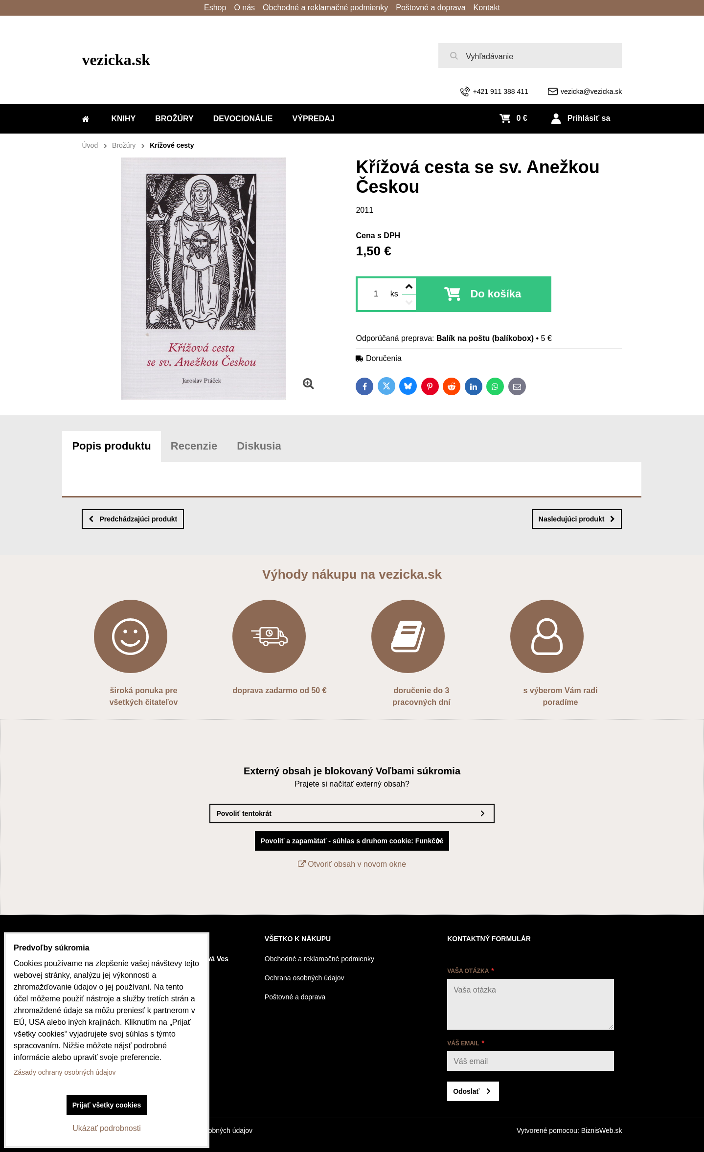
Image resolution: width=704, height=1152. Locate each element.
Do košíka (495, 294)
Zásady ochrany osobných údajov (65, 1072)
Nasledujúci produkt (577, 519)
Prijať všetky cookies (106, 1105)
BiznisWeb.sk (601, 1130)
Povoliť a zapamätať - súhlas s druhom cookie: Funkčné (352, 841)
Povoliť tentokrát (244, 813)
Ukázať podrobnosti (106, 1128)
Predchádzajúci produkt (133, 519)
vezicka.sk (116, 59)
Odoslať (466, 1091)
